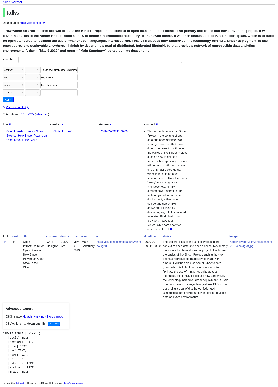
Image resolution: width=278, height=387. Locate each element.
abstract (167, 236)
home (6, 2)
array (37, 316)
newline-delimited (52, 316)
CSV (31, 114)
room (84, 236)
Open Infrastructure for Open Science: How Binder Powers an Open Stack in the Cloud (26, 135)
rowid (16, 236)
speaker (51, 236)
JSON (23, 114)
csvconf (17, 2)
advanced (42, 114)
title (25, 236)
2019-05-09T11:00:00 (114, 131)
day (75, 236)
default (27, 316)
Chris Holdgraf (62, 131)
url (98, 236)
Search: (8, 59)
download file (35, 323)
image (233, 236)
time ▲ (65, 236)
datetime (150, 236)
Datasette (20, 383)
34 (5, 241)
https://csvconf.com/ (32, 22)
